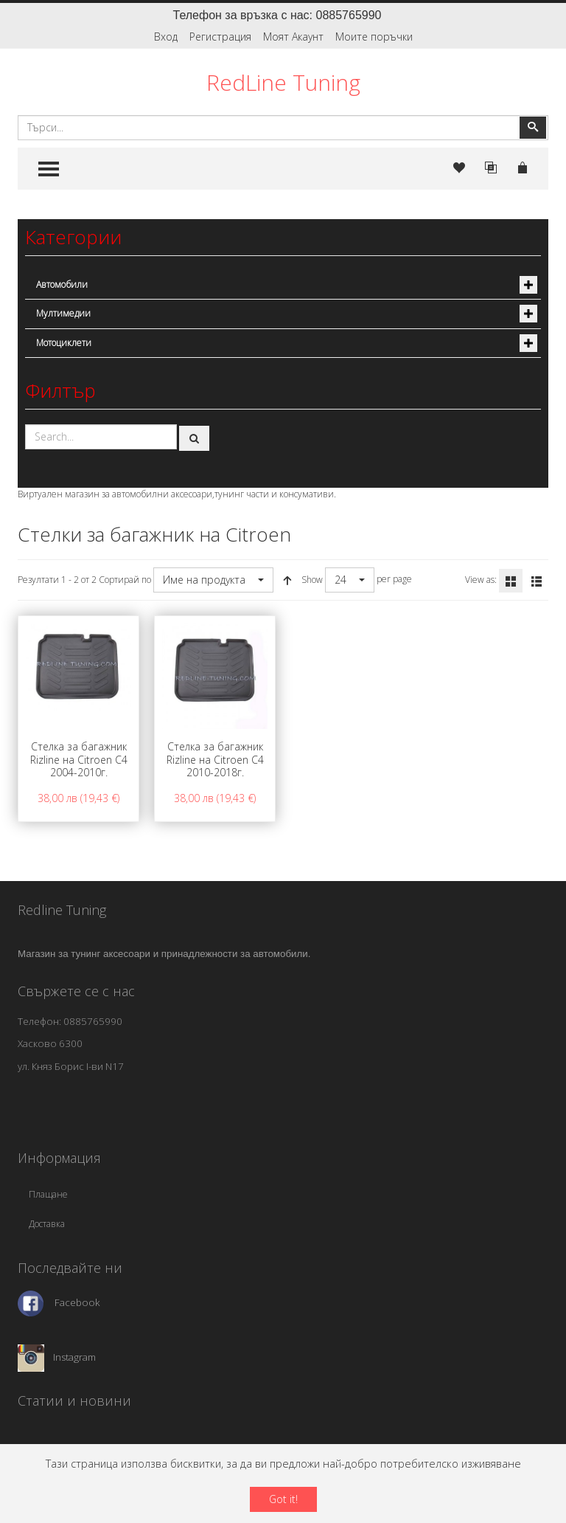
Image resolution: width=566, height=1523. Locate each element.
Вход (166, 37)
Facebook (77, 1302)
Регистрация (220, 37)
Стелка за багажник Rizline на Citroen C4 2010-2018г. (215, 759)
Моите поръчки (374, 37)
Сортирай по (125, 579)
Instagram (74, 1357)
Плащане (48, 1194)
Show (312, 579)
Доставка (47, 1224)
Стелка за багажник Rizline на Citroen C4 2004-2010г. (78, 759)
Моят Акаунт (293, 37)
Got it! (283, 1499)
